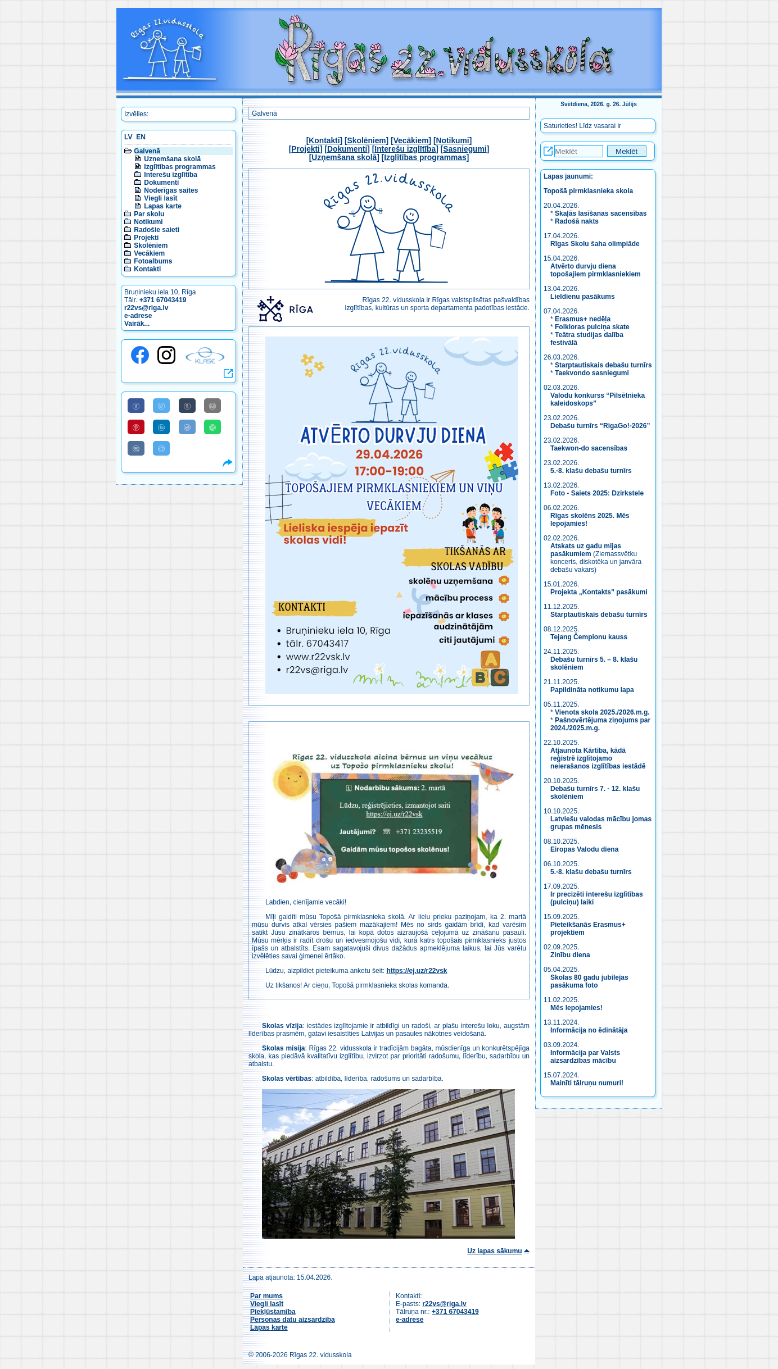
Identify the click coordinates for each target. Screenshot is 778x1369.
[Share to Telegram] (161, 448)
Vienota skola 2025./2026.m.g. (602, 712)
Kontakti (147, 269)
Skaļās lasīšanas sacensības (600, 213)
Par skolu (149, 214)
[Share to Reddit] (187, 427)
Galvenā (147, 151)
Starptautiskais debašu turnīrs (603, 365)
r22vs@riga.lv (146, 308)
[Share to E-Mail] (212, 405)
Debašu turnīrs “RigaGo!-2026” (600, 426)
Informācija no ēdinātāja (588, 1030)
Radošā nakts (577, 221)
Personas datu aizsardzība (292, 1319)
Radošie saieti (156, 230)
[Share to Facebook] (136, 405)
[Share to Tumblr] (187, 405)
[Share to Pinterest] (136, 427)
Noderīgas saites (171, 190)
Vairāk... (137, 324)
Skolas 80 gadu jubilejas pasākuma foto (589, 981)
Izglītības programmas (179, 167)
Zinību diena (570, 955)
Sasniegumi (464, 149)
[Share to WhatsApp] (212, 427)
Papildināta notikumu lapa (592, 690)
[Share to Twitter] (161, 405)
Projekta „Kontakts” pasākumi (599, 592)
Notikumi (148, 222)
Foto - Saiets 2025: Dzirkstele (597, 493)
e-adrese (138, 316)
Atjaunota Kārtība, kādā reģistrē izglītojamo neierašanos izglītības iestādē (597, 758)
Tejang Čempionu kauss (588, 637)
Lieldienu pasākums (582, 297)
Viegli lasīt (160, 198)
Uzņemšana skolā (172, 159)
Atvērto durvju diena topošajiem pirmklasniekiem (595, 270)
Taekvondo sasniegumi (593, 373)
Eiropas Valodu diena (584, 849)
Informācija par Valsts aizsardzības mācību (585, 1057)
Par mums (266, 1296)
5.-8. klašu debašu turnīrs (592, 471)
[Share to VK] (136, 448)
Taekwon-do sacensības (588, 448)
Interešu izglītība (170, 175)
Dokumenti (161, 183)
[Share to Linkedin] (161, 427)
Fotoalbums (153, 261)
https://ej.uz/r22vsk (416, 971)
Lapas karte (163, 206)
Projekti (146, 238)
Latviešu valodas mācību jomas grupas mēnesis (601, 823)
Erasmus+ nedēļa (582, 319)
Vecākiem (149, 253)
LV (128, 137)
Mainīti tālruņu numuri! (586, 1083)
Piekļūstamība (273, 1312)
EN (141, 137)
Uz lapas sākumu (494, 1251)
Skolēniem (151, 245)
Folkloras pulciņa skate (592, 327)
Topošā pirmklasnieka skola (588, 191)
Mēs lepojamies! (576, 1008)
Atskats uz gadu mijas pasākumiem (585, 550)
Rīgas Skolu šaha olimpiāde (595, 244)
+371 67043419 (163, 300)
